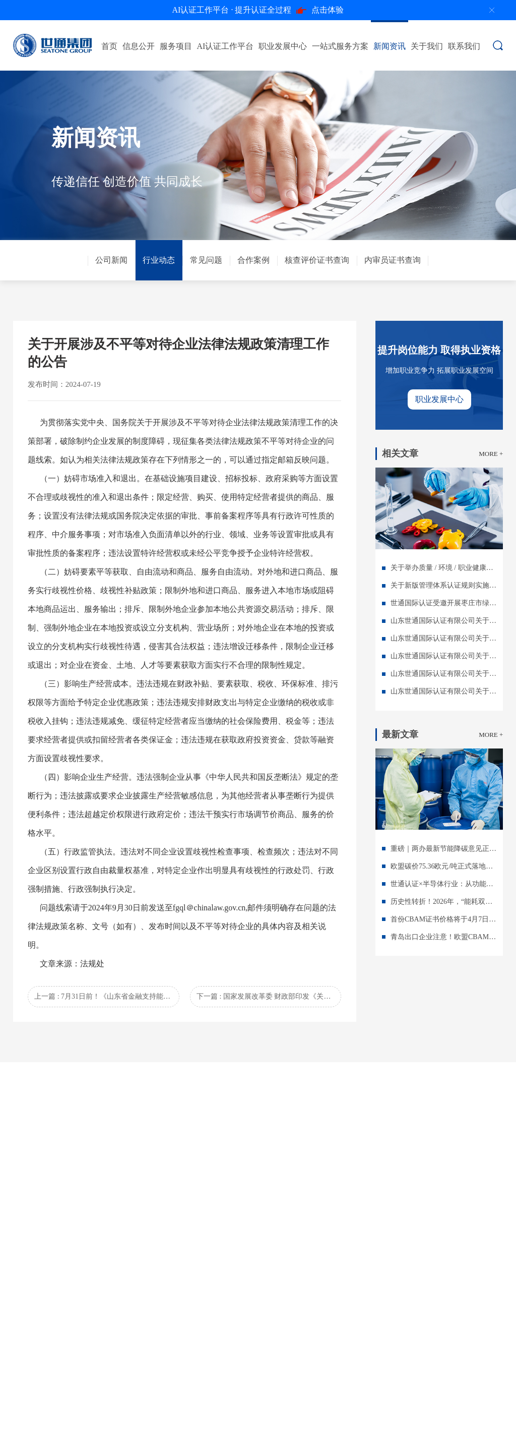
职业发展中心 (283, 46)
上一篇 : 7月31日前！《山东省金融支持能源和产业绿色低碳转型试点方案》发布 (106, 996)
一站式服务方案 (340, 46)
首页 (109, 46)
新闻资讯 (389, 46)
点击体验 (258, 10)
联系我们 (464, 46)
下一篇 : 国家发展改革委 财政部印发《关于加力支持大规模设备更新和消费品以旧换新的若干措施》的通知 (269, 996)
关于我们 (427, 46)
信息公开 (138, 46)
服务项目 (176, 46)
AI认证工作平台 (225, 46)
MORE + (491, 453)
